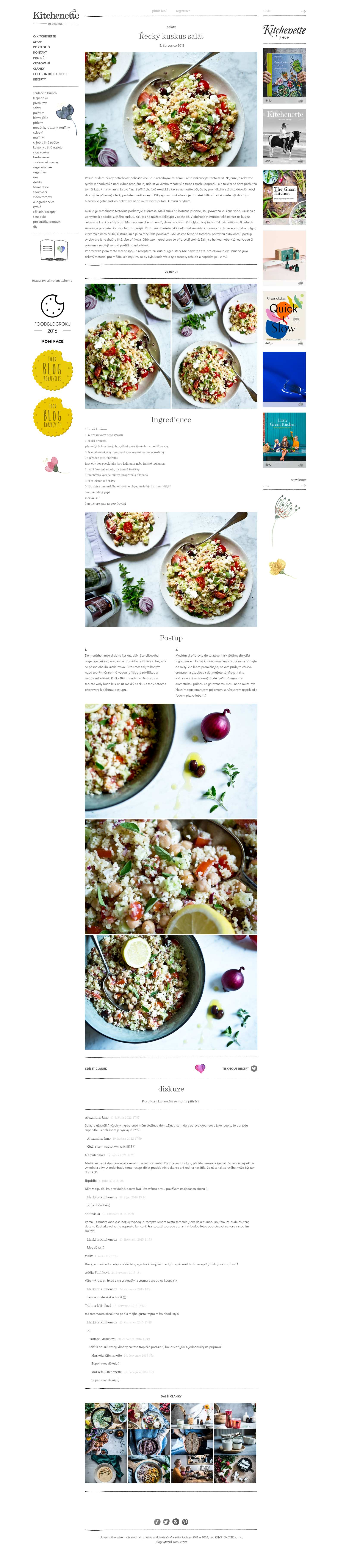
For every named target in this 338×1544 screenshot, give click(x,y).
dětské (37, 182)
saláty (37, 107)
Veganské (39, 172)
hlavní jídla (40, 117)
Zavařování (40, 192)
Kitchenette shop (284, 32)
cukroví (38, 132)
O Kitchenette (44, 36)
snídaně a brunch (45, 93)
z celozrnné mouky (45, 162)
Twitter (166, 1521)
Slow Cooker (41, 152)
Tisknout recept (235, 1068)
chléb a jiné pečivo (46, 142)
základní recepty (44, 211)
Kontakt (40, 52)
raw (35, 177)
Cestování (41, 63)
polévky (38, 112)
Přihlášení (159, 11)
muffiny (38, 137)
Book (54, 250)
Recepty (39, 79)
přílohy (38, 122)
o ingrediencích (43, 201)
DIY (35, 226)
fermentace (41, 187)
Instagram (175, 1521)
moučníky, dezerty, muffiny (51, 127)
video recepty (42, 197)
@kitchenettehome (59, 280)
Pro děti (40, 58)
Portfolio (41, 47)
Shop (37, 41)
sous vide (39, 216)
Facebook (157, 1521)
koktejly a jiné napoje (48, 147)
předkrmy (40, 102)
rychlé (37, 206)
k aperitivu (40, 98)
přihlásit (193, 1101)
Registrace (183, 11)
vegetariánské (42, 167)
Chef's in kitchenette (50, 74)
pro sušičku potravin (47, 221)
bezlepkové (41, 157)
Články (39, 68)
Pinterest (185, 1521)
